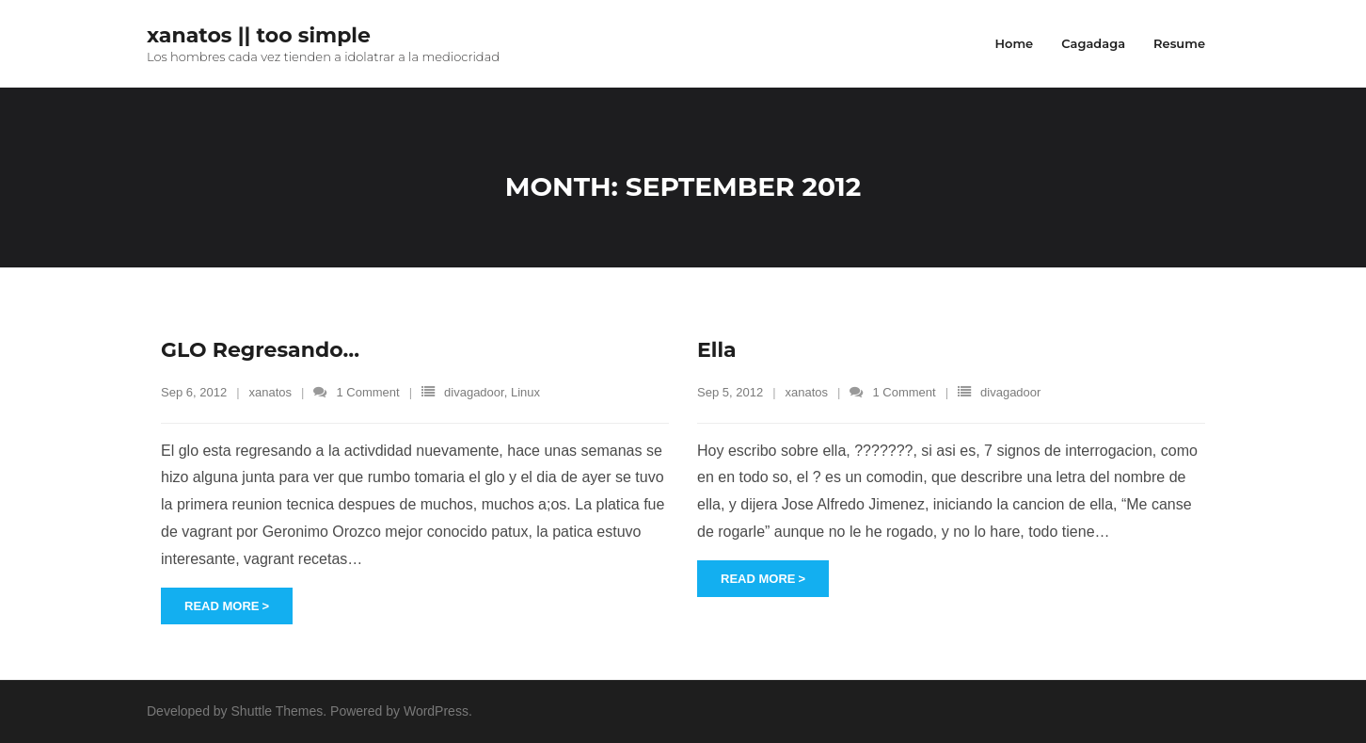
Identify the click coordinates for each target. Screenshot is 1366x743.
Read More (221, 606)
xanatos (271, 392)
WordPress (436, 711)
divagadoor (474, 392)
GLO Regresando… (260, 350)
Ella (717, 350)
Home (1013, 43)
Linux (525, 392)
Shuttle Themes (277, 711)
